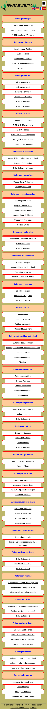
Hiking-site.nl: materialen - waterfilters (23, 606)
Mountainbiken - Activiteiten (23, 277)
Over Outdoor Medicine (23, 97)
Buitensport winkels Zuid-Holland (23, 658)
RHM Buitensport (23, 101)
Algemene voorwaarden (20, 708)
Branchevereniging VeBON (23, 409)
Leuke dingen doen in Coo (23, 25)
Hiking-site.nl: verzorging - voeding (23, 592)
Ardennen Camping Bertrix (23, 682)
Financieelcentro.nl (22, 705)
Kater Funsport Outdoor (23, 49)
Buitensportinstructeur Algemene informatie (23, 348)
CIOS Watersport (23, 87)
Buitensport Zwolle (23, 244)
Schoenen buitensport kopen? (23, 696)
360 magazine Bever (23, 201)
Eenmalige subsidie (23, 537)
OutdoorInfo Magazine (23, 163)
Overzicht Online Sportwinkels (23, 640)
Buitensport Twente (22, 438)
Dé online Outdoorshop (23, 630)
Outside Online (23, 225)
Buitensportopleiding (23, 376)
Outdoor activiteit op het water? (23, 611)
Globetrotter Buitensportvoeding (23, 587)
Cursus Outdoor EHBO (23, 120)
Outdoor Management (22, 329)
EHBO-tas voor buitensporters (23, 135)
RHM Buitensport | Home (23, 168)
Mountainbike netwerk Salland (23, 267)
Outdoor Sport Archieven (23, 182)
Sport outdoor (23, 395)
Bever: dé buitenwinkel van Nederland (23, 158)
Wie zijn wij (23, 362)
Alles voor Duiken (23, 82)
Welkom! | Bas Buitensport (23, 644)
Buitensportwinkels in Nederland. (23, 663)
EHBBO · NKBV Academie (23, 125)
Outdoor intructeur (23, 414)
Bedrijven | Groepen (23, 433)
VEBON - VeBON (23, 300)
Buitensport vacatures (23, 480)
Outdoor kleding (23, 54)
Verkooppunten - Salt (23, 187)
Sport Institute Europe (23, 564)
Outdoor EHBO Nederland (23, 144)
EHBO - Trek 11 (23, 130)
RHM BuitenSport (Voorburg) (23, 35)
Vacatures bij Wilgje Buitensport (23, 490)
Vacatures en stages (23, 518)
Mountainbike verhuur (23, 272)
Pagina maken (36, 705)
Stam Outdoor (23, 68)
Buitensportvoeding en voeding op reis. (23, 583)
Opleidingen (23, 314)
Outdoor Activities (23, 319)
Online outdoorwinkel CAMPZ (22, 635)
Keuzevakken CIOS (23, 92)
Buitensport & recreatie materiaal (23, 239)
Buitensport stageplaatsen (23, 343)
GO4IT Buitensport (23, 262)
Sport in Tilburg (23, 466)
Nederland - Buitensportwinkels (23, 668)
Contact (33, 708)
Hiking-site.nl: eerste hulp (23, 140)
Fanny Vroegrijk (23, 687)
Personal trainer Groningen (22, 63)
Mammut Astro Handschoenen (23, 30)
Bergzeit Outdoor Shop (23, 206)
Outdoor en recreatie (23, 324)
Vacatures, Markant (22, 495)
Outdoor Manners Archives (23, 210)
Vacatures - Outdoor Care (23, 485)
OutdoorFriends (23, 443)
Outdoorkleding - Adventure (23, 461)
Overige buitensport (23, 692)
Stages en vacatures (23, 513)
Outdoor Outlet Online (22, 59)
